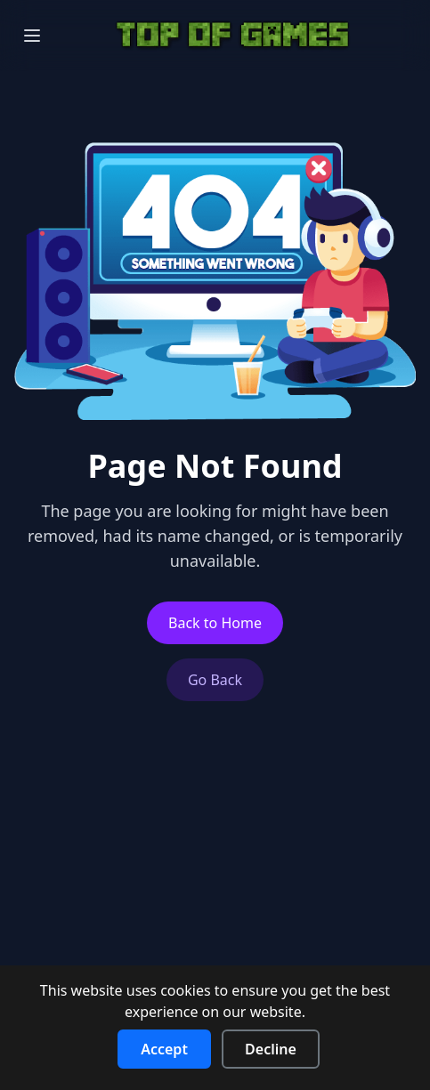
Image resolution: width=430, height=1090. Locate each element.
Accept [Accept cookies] (164, 1049)
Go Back (215, 680)
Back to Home (215, 623)
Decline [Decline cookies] (270, 1049)
